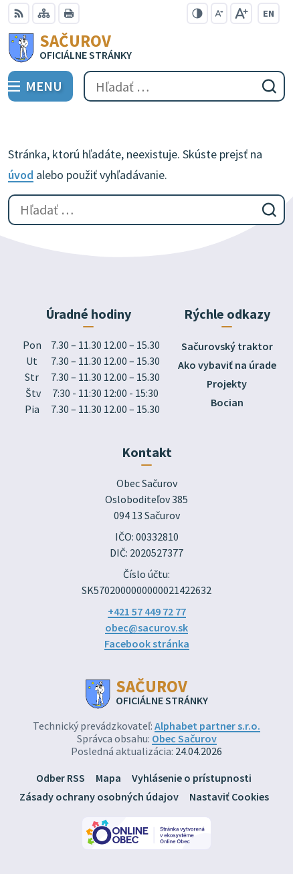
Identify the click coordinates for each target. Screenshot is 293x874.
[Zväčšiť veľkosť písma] (241, 13)
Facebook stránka (146, 643)
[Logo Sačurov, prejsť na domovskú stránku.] (146, 47)
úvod (20, 174)
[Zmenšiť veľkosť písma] (219, 13)
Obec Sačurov (184, 738)
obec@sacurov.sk (146, 627)
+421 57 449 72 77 (147, 611)
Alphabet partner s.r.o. (207, 725)
